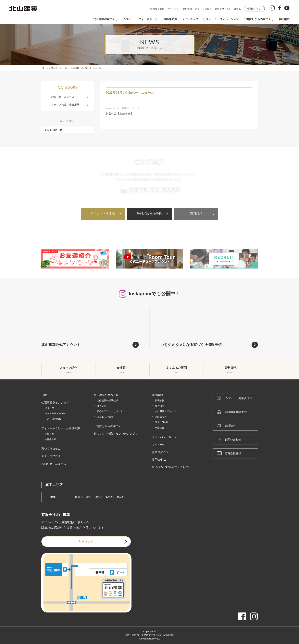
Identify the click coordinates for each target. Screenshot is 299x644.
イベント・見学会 (102, 213)
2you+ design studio (55, 413)
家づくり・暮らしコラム (228, 8)
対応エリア (161, 416)
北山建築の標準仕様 (107, 400)
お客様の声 (50, 439)
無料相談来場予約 (149, 213)
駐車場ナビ (86, 541)
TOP (43, 68)
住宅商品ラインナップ (55, 402)
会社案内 (284, 19)
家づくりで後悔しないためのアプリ (116, 433)
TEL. (149, 190)
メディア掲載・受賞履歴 (65, 104)
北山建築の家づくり (105, 19)
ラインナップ (190, 19)
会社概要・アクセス (165, 411)
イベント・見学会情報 (238, 398)
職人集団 (101, 405)
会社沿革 (159, 405)
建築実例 (49, 433)
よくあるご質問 (105, 416)
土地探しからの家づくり (258, 19)
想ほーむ (49, 408)
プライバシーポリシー (165, 437)
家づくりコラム (51, 448)
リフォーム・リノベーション (221, 19)
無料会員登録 (157, 8)
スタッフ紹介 (162, 422)
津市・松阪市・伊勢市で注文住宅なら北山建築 (149, 635)
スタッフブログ (203, 8)
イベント (128, 19)
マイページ (173, 8)
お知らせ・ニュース (58, 68)
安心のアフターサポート (110, 411)
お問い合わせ (233, 439)
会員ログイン (254, 8)
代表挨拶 (159, 400)
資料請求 (187, 8)
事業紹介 (159, 427)
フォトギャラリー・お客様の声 (157, 19)
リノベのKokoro (52, 418)
